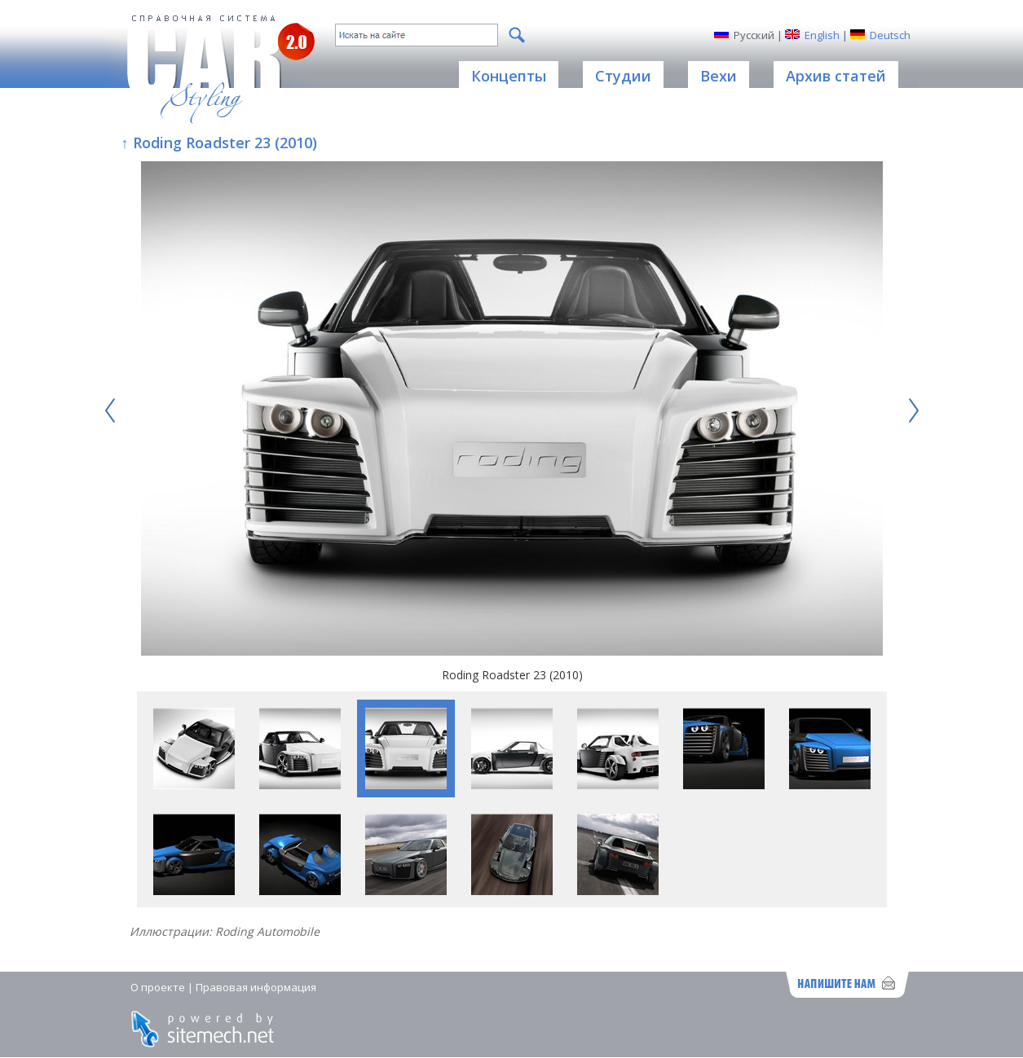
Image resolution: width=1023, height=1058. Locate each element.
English (822, 35)
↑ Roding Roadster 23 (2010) (219, 142)
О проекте (157, 987)
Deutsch (890, 35)
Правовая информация (256, 987)
